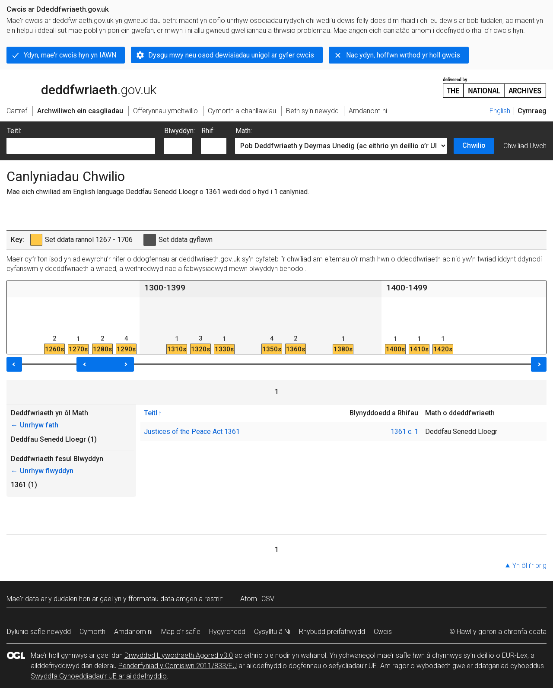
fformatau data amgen (162, 599)
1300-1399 (164, 288)
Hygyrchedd (227, 631)
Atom (248, 599)
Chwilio (474, 145)
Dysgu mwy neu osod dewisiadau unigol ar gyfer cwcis (231, 55)
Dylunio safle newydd (39, 631)
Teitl (150, 412)
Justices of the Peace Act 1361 (192, 431)
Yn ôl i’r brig (529, 565)
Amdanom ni (133, 631)
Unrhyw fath (34, 425)
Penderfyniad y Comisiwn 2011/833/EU (177, 666)
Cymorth (92, 631)
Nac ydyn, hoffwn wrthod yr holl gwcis (403, 55)
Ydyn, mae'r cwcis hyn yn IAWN (70, 55)
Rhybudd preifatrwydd (332, 631)
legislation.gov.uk (74, 87)
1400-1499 (406, 288)
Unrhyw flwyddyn (42, 471)
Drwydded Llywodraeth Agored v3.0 (178, 655)
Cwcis (383, 631)
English (499, 111)
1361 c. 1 (404, 431)
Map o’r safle (180, 631)
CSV (267, 599)
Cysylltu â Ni (272, 631)
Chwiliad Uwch (525, 146)
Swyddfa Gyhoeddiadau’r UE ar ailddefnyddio (99, 676)
